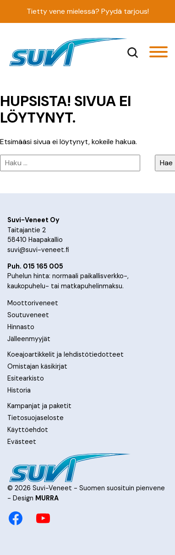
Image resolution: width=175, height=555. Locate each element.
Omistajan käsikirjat (37, 366)
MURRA (47, 498)
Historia (19, 390)
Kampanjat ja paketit (39, 406)
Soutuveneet (28, 315)
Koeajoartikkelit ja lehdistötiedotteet (65, 354)
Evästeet (21, 441)
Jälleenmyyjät (28, 339)
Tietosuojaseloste (35, 418)
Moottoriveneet (32, 303)
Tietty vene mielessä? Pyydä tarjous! (88, 11)
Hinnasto (20, 327)
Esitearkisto (25, 378)
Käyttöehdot (27, 430)
